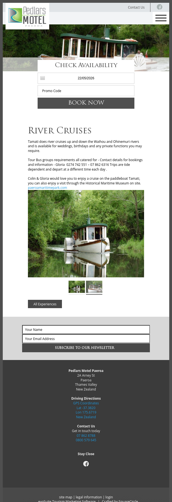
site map (65, 497)
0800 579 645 (86, 440)
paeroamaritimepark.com (47, 187)
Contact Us (136, 7)
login (109, 497)
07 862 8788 (86, 435)
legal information (89, 497)
